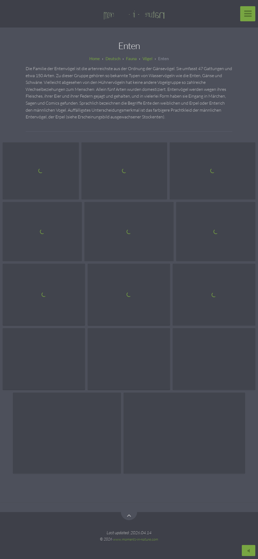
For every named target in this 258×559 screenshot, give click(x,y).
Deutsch (113, 58)
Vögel (147, 58)
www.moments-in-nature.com (135, 539)
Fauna (131, 58)
